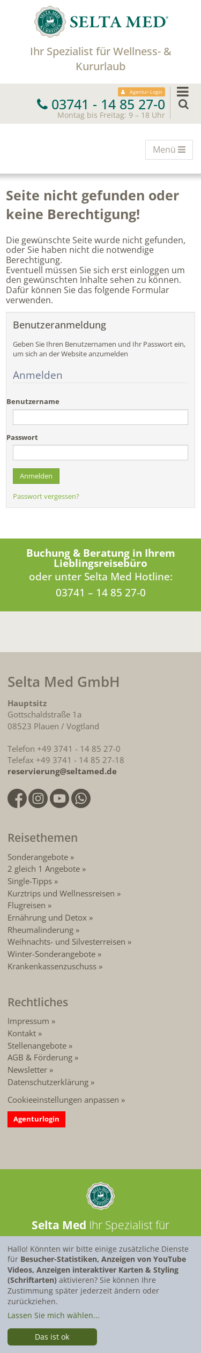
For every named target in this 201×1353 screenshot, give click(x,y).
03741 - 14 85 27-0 (101, 104)
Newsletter (27, 1069)
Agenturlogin (36, 1119)
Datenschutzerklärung (48, 1082)
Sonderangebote (38, 856)
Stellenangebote (37, 1045)
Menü (172, 151)
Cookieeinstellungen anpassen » (66, 1099)
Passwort (22, 437)
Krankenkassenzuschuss (53, 966)
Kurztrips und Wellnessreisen (61, 893)
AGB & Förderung (40, 1057)
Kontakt (22, 1033)
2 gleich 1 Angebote (44, 868)
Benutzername (32, 401)
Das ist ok (52, 1337)
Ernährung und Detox (47, 917)
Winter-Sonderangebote (51, 953)
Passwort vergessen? (46, 496)
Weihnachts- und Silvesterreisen (66, 941)
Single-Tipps (30, 881)
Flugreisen (27, 905)
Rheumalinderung (42, 929)
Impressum (28, 1020)
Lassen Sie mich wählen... (54, 1315)
